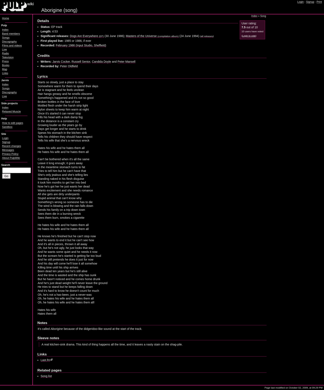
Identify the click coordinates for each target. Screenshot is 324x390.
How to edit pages (12, 123)
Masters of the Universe (152, 36)
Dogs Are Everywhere (87, 36)
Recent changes (11, 146)
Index (254, 16)
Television (8, 57)
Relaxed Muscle (11, 111)
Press (5, 61)
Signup (310, 1)
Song (263, 16)
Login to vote (249, 36)
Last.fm (45, 360)
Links (5, 73)
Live (4, 49)
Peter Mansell (126, 61)
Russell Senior (81, 61)
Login (300, 1)
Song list (46, 376)
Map (4, 69)
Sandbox (7, 126)
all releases (207, 36)
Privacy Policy (10, 154)
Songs (6, 37)
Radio (5, 53)
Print (319, 1)
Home (5, 18)
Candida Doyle (101, 61)
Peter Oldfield (69, 66)
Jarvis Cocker (61, 61)
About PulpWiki (11, 157)
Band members (11, 33)
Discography (9, 41)
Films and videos (12, 45)
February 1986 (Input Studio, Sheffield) (81, 45)
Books (5, 65)
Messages (8, 150)
